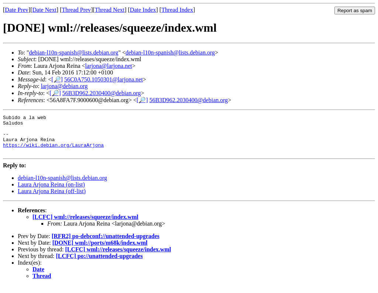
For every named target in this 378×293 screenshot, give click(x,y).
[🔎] (57, 79)
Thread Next (109, 10)
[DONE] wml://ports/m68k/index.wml (100, 250)
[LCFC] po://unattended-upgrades (99, 264)
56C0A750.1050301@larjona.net (103, 79)
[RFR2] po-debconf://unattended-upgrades (105, 244)
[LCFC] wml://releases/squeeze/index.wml (85, 225)
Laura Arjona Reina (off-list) (52, 199)
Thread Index (177, 10)
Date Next (44, 10)
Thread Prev (76, 10)
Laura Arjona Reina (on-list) (51, 192)
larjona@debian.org (64, 86)
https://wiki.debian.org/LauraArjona (53, 151)
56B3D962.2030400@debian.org (101, 93)
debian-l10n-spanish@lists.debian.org (73, 52)
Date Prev (16, 10)
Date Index (143, 10)
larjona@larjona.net (108, 66)
